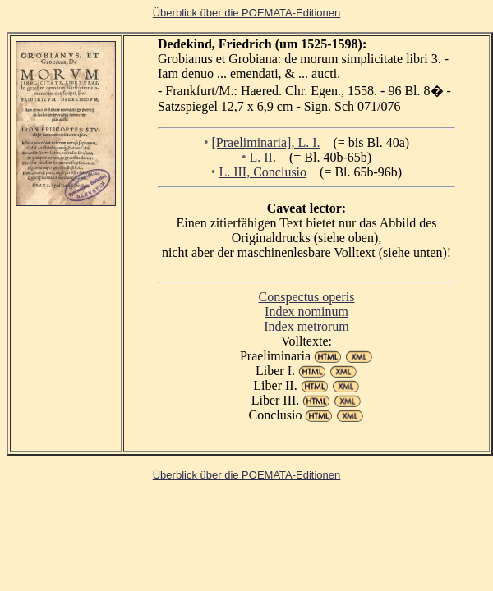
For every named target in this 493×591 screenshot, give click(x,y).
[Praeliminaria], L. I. (266, 142)
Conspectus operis (307, 297)
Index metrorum (306, 326)
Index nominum (306, 311)
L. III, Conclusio (262, 172)
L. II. (263, 157)
